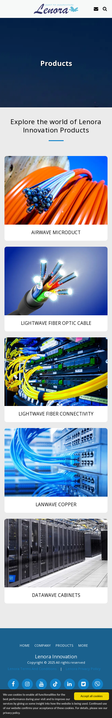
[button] (6, 8)
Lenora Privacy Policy (83, 668)
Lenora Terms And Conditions (32, 668)
